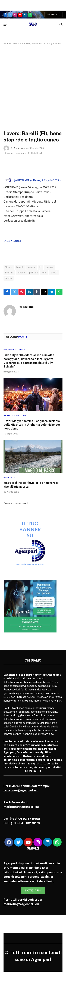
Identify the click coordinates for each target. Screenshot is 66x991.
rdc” (44, 272)
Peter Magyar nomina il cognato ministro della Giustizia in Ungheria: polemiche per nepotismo (32, 424)
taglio (8, 278)
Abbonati (53, 14)
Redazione (19, 148)
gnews (49, 267)
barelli (20, 267)
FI (40, 267)
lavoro (21, 272)
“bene (8, 267)
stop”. (54, 272)
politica (33, 272)
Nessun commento (15, 153)
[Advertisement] (33, 84)
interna (9, 272)
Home (7, 43)
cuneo (31, 267)
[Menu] (5, 24)
